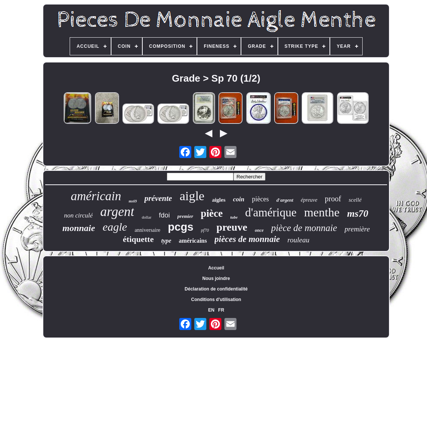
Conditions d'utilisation (216, 299)
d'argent (284, 200)
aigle (192, 196)
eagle (114, 227)
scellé (355, 200)
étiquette (138, 239)
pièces (260, 199)
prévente (158, 198)
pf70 (205, 230)
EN (211, 310)
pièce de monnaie (304, 228)
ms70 (357, 213)
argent (117, 211)
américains (193, 240)
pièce (212, 213)
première (357, 229)
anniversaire (147, 230)
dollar (146, 217)
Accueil (216, 268)
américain (96, 196)
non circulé (78, 215)
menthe (321, 212)
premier (185, 216)
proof (333, 199)
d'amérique (270, 212)
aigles (219, 200)
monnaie (79, 228)
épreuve (309, 200)
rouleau (298, 240)
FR (221, 310)
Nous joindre (216, 278)
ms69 (133, 201)
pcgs (181, 227)
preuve (232, 227)
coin (238, 199)
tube (234, 217)
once (259, 230)
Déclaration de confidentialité (216, 289)
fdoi (164, 215)
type (166, 240)
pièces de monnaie (247, 239)
